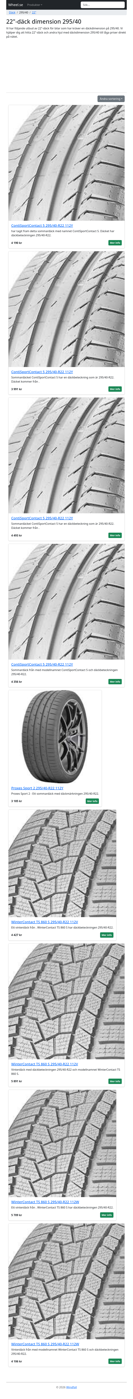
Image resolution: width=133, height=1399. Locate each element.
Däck (12, 12)
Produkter (33, 5)
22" (34, 12)
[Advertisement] (66, 65)
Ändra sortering (110, 99)
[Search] (103, 5)
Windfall (71, 1387)
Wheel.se (15, 4)
